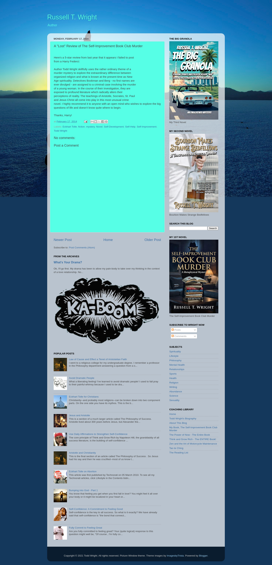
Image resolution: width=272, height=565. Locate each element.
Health (173, 378)
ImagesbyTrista (175, 555)
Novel (99, 126)
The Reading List (178, 452)
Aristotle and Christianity (82, 452)
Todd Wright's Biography (182, 418)
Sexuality (174, 400)
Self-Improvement (147, 126)
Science (173, 395)
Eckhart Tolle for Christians (83, 396)
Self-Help (130, 126)
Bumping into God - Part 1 (83, 490)
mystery (90, 126)
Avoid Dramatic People (81, 378)
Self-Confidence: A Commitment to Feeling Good (96, 509)
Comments (179, 336)
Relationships (176, 369)
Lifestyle (174, 356)
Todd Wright (60, 130)
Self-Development (114, 126)
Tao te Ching (176, 448)
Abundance (175, 391)
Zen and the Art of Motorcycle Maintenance (193, 443)
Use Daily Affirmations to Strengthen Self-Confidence (98, 434)
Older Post (153, 240)
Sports (173, 373)
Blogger (203, 555)
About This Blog (178, 423)
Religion (173, 382)
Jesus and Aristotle (79, 415)
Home (108, 240)
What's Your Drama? (68, 262)
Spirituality (175, 351)
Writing (173, 387)
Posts (176, 329)
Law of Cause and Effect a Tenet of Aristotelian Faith (98, 359)
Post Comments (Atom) (82, 247)
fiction (81, 126)
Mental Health (177, 364)
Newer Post (63, 240)
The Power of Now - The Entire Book (189, 434)
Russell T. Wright (72, 17)
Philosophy (175, 360)
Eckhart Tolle (70, 126)
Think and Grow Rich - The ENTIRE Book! (192, 439)
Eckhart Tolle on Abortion (82, 471)
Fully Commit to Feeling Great (85, 527)
